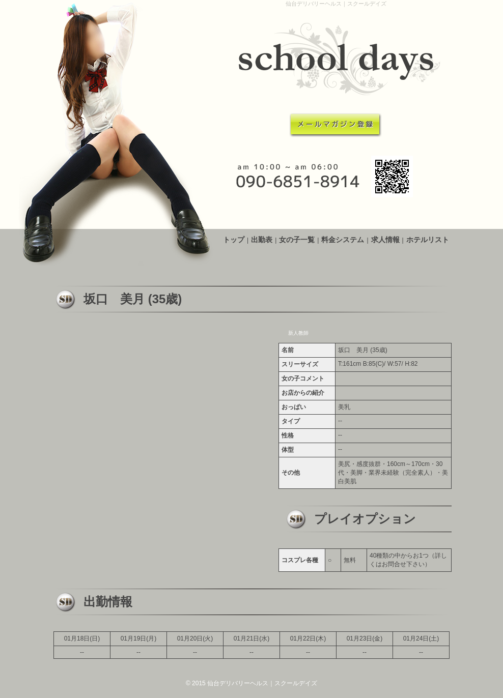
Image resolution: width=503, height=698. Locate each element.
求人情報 (385, 240)
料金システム (342, 240)
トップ (233, 240)
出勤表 (261, 240)
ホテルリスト (427, 240)
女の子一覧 (297, 240)
